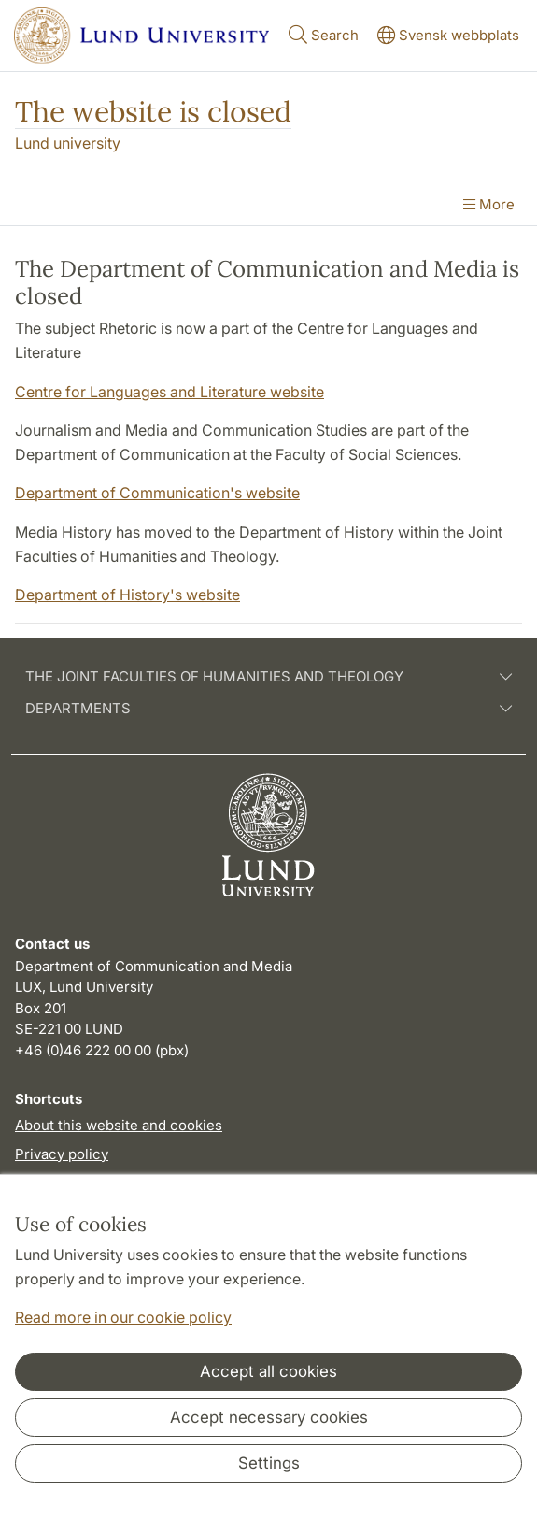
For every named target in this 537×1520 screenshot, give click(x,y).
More (489, 204)
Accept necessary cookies (269, 1417)
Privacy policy (61, 1154)
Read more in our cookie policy (123, 1317)
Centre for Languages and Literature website (169, 391)
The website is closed (153, 111)
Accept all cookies (268, 1371)
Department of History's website (127, 594)
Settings (269, 1463)
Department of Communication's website (157, 492)
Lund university (67, 143)
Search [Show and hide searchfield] (322, 34)
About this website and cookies (118, 1125)
